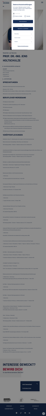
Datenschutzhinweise (23, 46)
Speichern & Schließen (23, 28)
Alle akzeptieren (23, 21)
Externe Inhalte (18, 16)
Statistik (28, 16)
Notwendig (17, 13)
